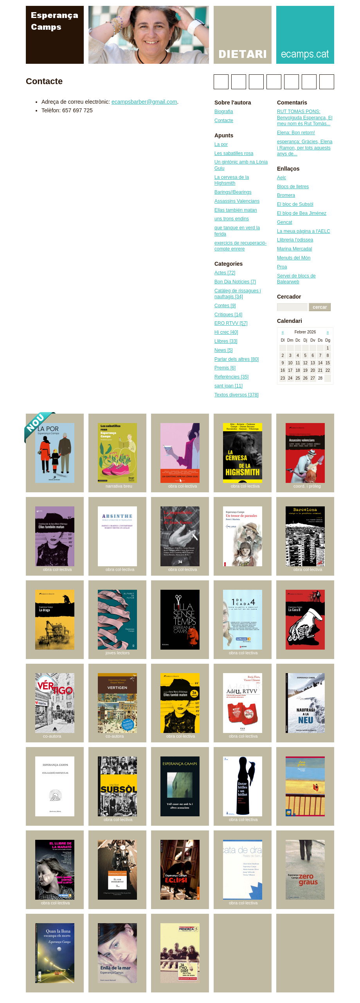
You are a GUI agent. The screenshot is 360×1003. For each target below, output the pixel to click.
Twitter (221, 81)
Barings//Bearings (233, 192)
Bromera (286, 195)
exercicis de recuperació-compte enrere (240, 246)
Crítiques (228, 314)
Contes (225, 305)
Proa (282, 267)
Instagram (291, 81)
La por (221, 144)
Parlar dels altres (236, 359)
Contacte (223, 120)
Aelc (281, 177)
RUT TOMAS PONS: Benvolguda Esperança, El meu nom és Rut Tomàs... (304, 117)
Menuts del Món (293, 258)
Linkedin (273, 81)
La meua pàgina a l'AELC (303, 231)
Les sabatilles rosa (233, 153)
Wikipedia (256, 81)
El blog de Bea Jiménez (301, 213)
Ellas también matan (235, 210)
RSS (309, 81)
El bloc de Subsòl (295, 204)
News (223, 350)
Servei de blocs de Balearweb (296, 279)
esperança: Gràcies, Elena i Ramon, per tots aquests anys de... (304, 148)
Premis (225, 368)
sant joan (228, 386)
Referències (231, 377)
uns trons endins (231, 218)
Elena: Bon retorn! (296, 132)
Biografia (223, 111)
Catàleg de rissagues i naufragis (237, 294)
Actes (224, 273)
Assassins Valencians (236, 201)
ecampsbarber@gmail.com (144, 102)
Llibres (226, 341)
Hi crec (226, 332)
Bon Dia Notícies (235, 282)
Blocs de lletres (293, 186)
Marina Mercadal (294, 249)
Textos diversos (236, 395)
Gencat (284, 222)
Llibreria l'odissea (295, 240)
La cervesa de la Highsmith (231, 180)
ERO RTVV (230, 323)
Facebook (238, 81)
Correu (326, 81)
